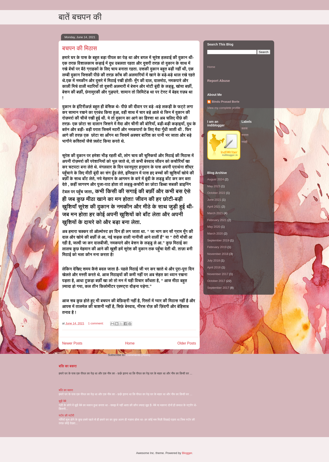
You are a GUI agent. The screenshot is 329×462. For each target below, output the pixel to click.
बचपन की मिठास (79, 48)
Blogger (187, 453)
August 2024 (215, 179)
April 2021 (214, 206)
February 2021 (217, 220)
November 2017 (217, 274)
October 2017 (216, 281)
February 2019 (217, 247)
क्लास (244, 128)
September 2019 (218, 240)
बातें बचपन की (80, 17)
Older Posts (187, 343)
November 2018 (217, 254)
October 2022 (216, 193)
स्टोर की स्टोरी (66, 415)
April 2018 (214, 267)
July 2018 (213, 260)
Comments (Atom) (138, 355)
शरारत (244, 135)
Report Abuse (218, 81)
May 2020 (213, 226)
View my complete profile (223, 107)
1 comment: (96, 323)
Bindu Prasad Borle (225, 101)
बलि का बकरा (68, 366)
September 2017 (218, 287)
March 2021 (215, 213)
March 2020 (215, 233)
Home (130, 343)
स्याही (244, 142)
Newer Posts (72, 343)
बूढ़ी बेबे (62, 401)
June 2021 (214, 199)
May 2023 (213, 186)
